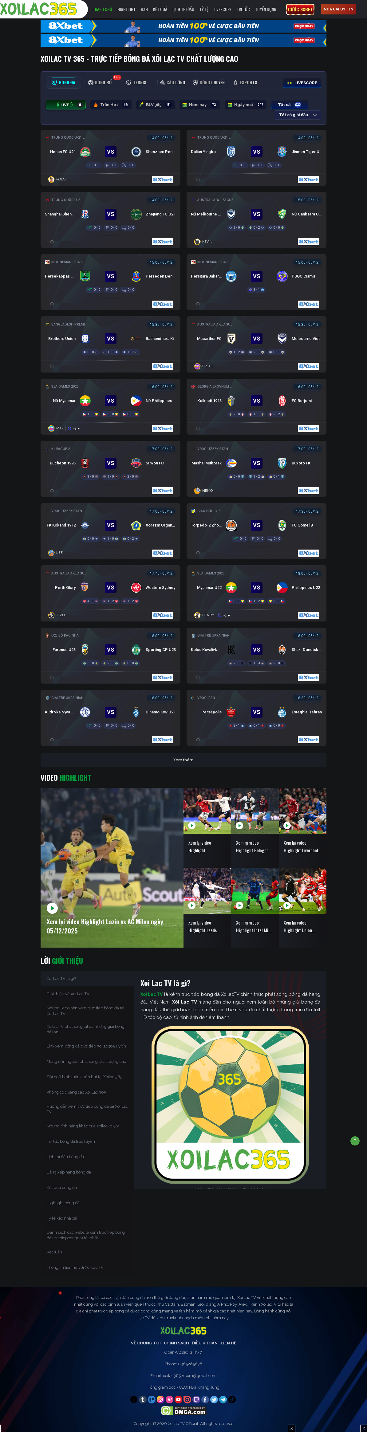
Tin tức (243, 9)
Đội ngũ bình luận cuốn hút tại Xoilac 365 (84, 1077)
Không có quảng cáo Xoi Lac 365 (76, 1092)
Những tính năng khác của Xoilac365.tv (83, 1126)
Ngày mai (245, 105)
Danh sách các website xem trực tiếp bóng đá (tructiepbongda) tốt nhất (86, 1235)
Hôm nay (199, 105)
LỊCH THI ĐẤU (183, 9)
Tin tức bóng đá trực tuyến (71, 1141)
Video (66, 777)
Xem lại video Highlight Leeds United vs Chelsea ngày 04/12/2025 (204, 926)
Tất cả (289, 105)
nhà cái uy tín (338, 9)
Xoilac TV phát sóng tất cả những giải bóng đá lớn (85, 1029)
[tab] (63, 83)
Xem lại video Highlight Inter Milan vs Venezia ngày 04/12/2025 (255, 926)
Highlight (126, 9)
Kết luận (54, 1252)
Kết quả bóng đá (62, 1187)
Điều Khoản (205, 1343)
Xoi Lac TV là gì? (61, 978)
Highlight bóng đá (63, 1203)
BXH (144, 9)
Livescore (222, 9)
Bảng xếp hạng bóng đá (69, 1172)
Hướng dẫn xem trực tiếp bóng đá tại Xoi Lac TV (87, 1109)
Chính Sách (176, 1343)
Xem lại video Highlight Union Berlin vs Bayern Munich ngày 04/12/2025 (298, 926)
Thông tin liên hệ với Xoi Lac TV (75, 1267)
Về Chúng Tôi (146, 1343)
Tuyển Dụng (265, 9)
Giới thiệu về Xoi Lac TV (68, 994)
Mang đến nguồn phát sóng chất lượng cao (86, 1061)
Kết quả (160, 9)
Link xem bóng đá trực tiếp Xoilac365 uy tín (86, 1046)
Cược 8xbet (300, 9)
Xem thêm (183, 760)
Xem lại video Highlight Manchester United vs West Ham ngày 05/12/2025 (205, 846)
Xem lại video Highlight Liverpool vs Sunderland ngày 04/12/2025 (301, 846)
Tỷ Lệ (203, 9)
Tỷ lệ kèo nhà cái (62, 1218)
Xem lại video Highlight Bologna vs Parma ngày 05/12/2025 (254, 846)
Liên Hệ (228, 1343)
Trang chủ (102, 9)
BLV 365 (155, 105)
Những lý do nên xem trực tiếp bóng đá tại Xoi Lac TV (85, 1011)
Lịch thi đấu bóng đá (65, 1156)
